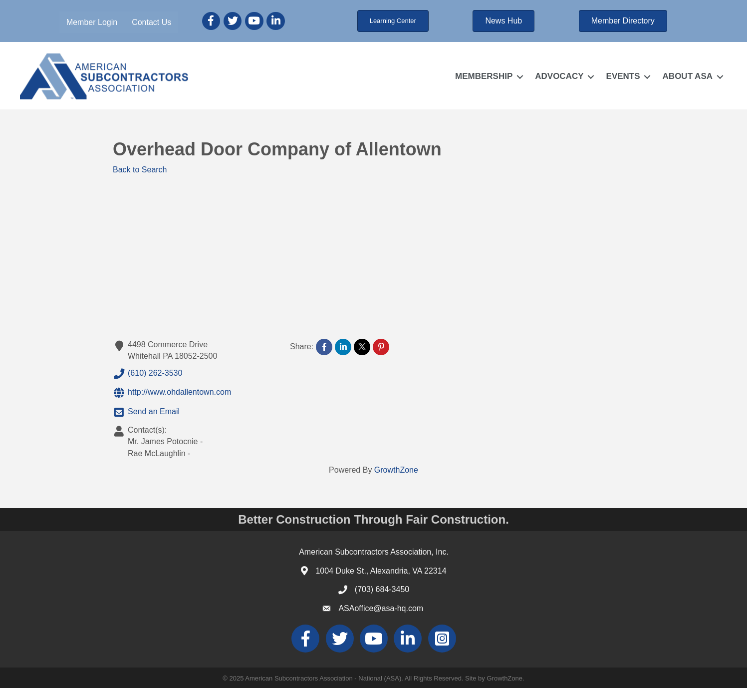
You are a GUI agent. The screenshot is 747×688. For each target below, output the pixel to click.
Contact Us (151, 22)
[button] (393, 21)
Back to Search (140, 169)
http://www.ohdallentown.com (172, 393)
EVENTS (623, 76)
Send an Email (146, 412)
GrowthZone (396, 470)
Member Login (91, 22)
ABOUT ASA (688, 76)
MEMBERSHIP (483, 76)
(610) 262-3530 (147, 374)
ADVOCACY (559, 76)
